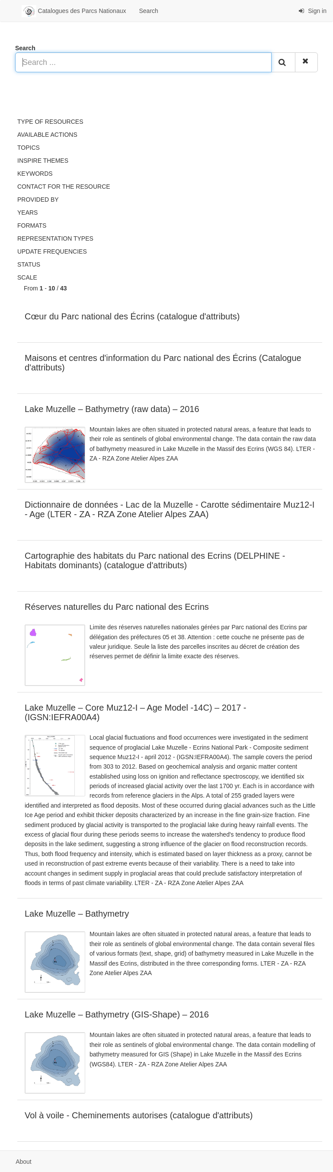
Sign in (312, 10)
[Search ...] (143, 62)
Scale (27, 277)
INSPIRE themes (42, 160)
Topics (28, 147)
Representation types (55, 238)
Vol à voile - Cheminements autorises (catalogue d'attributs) (139, 1115)
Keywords (35, 173)
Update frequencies (52, 251)
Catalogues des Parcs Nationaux (74, 11)
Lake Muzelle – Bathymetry (77, 913)
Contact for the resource (63, 186)
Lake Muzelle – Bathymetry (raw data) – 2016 (112, 409)
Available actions (47, 134)
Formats (31, 225)
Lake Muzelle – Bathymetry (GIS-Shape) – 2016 (117, 1014)
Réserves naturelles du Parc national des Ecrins (117, 607)
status (28, 264)
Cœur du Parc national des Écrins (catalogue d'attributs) (132, 316)
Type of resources (50, 121)
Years (27, 212)
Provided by (38, 199)
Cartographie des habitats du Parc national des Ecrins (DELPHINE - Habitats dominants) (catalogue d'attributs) (155, 560)
